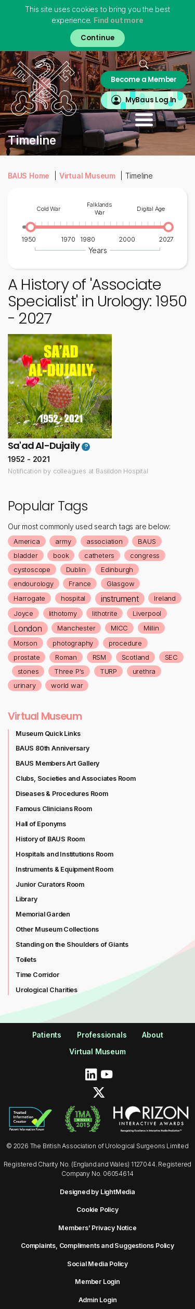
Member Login (97, 1282)
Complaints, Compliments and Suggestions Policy (97, 1246)
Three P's (69, 671)
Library (26, 899)
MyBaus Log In (150, 100)
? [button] (86, 447)
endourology (34, 583)
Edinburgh (117, 569)
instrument (120, 598)
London (28, 628)
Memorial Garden (43, 914)
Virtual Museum (87, 175)
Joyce (23, 613)
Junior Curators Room (50, 884)
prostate (27, 657)
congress (145, 555)
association (104, 541)
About (152, 1034)
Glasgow (121, 583)
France (80, 583)
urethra (144, 671)
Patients (46, 1034)
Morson (25, 643)
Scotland (135, 657)
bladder (26, 555)
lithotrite (104, 613)
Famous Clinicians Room (54, 809)
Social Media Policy (97, 1264)
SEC (171, 657)
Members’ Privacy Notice (97, 1228)
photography (73, 643)
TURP (108, 671)
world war (67, 685)
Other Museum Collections (57, 929)
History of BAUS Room (50, 839)
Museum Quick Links (48, 733)
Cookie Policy (97, 1209)
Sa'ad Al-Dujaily (44, 445)
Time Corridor (37, 975)
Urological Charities (46, 990)
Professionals (101, 1034)
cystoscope (32, 569)
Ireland (165, 598)
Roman (66, 657)
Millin (151, 628)
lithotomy (63, 613)
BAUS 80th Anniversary (52, 748)
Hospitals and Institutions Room (64, 854)
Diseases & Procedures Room (62, 794)
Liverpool (147, 613)
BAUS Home (28, 175)
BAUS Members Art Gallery (57, 763)
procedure (125, 643)
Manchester (76, 628)
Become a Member (144, 80)
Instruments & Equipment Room (64, 869)
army (63, 541)
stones (28, 671)
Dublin (76, 569)
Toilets (26, 959)
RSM (99, 657)
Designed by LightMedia (97, 1192)
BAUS (146, 541)
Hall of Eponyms (41, 824)
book (61, 555)
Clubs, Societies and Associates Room (76, 778)
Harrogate (29, 598)
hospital (73, 598)
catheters (99, 555)
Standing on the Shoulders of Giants (72, 944)
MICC (119, 628)
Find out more (118, 20)
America (27, 541)
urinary (25, 685)
